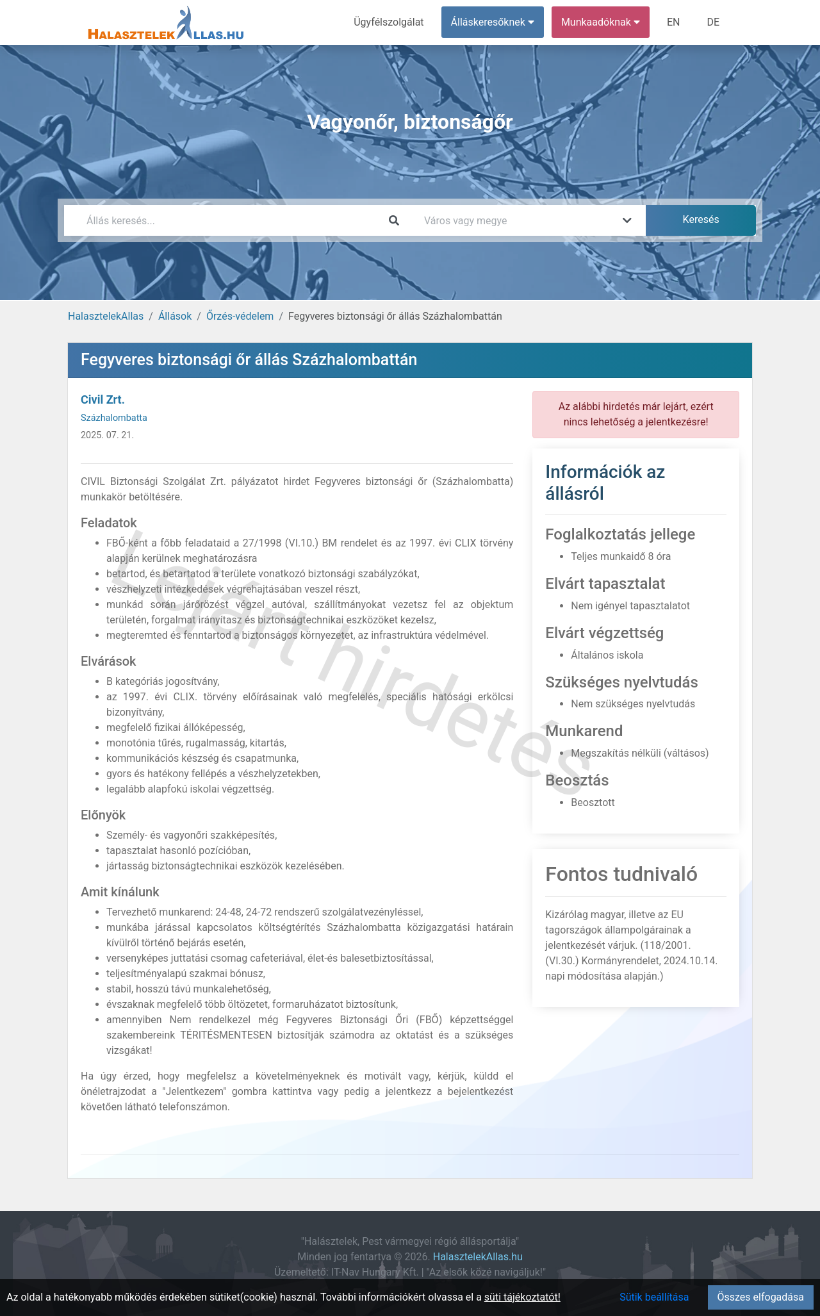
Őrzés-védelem (240, 316)
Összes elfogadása (761, 1297)
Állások (175, 316)
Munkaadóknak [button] (600, 22)
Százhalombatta (114, 418)
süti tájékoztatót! (522, 1297)
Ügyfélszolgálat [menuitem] (388, 22)
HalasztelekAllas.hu (478, 1257)
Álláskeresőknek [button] (492, 22)
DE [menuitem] (713, 22)
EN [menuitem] (673, 22)
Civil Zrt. (103, 399)
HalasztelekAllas (106, 316)
